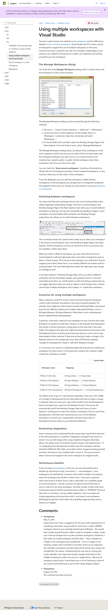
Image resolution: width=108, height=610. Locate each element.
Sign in (102, 3)
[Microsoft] (4, 3)
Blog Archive (50, 23)
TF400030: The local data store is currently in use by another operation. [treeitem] (20, 48)
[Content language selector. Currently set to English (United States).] (14, 608)
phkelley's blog (63, 23)
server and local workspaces (59, 44)
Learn (41, 23)
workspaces (82, 41)
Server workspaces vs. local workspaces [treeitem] (19, 64)
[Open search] (96, 3)
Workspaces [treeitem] (13, 69)
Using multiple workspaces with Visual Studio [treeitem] (19, 57)
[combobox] (18, 23)
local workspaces (59, 468)
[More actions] (103, 23)
